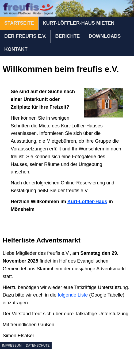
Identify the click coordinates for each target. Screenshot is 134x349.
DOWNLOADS (105, 36)
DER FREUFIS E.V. (25, 36)
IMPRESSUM (12, 345)
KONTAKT (16, 49)
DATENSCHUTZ (37, 345)
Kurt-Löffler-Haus (87, 201)
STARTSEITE (19, 23)
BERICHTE (67, 36)
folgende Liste (73, 295)
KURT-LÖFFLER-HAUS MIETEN (78, 23)
